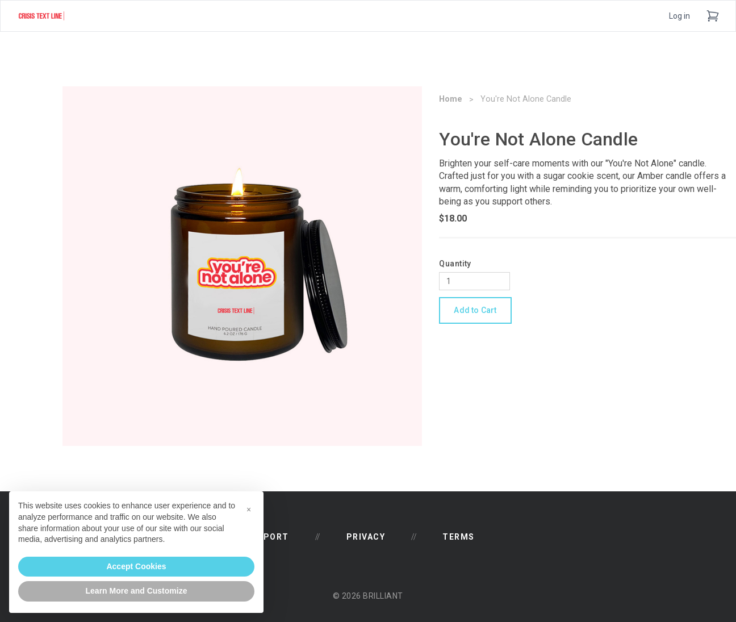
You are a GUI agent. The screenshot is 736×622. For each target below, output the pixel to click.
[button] (249, 509)
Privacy (366, 536)
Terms (458, 536)
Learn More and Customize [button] (136, 590)
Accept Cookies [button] (136, 566)
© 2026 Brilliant (368, 595)
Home (450, 99)
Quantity (455, 263)
